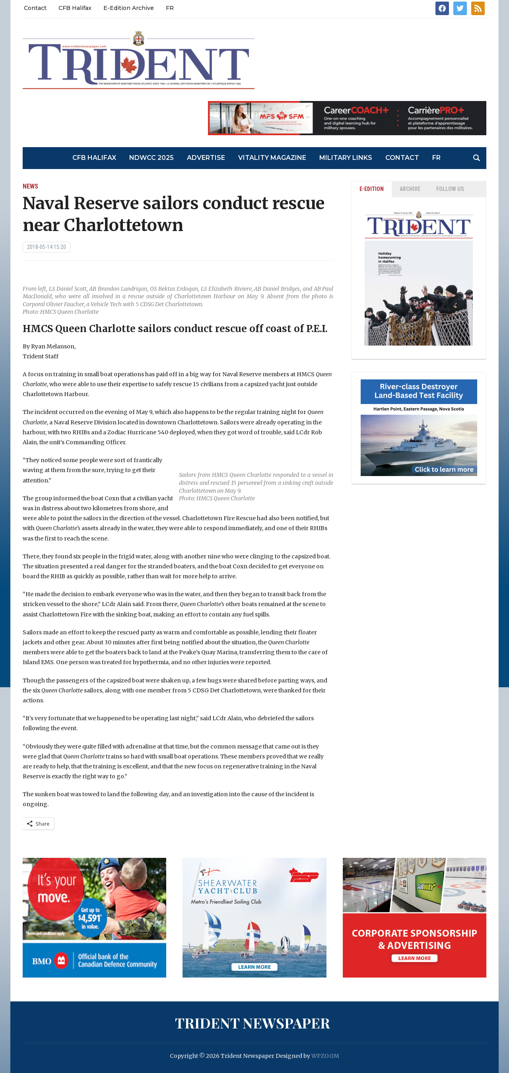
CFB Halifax (74, 8)
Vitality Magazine (272, 157)
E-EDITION (371, 189)
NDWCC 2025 (151, 157)
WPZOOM (325, 1055)
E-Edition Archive (128, 8)
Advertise (206, 157)
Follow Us (450, 189)
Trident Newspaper (252, 1022)
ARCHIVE (410, 189)
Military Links (345, 157)
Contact (35, 8)
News (30, 186)
